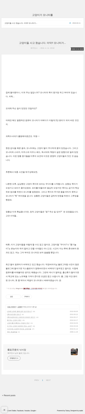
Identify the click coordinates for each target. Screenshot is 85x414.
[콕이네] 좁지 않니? (14, 314)
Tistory (67, 411)
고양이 (19, 307)
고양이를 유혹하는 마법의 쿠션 (18, 323)
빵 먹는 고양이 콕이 (14, 320)
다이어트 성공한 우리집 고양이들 (19, 329)
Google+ (33, 411)
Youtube (27, 411)
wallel (81, 411)
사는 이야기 (11, 307)
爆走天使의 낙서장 (16, 350)
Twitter (14, 411)
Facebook (20, 411)
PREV (36, 379)
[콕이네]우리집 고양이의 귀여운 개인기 (21, 317)
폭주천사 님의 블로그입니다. (18, 353)
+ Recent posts (8, 395)
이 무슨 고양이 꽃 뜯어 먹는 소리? (19, 326)
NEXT (48, 379)
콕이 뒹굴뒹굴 (12, 332)
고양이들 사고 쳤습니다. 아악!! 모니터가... (20, 23)
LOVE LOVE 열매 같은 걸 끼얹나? (19, 311)
